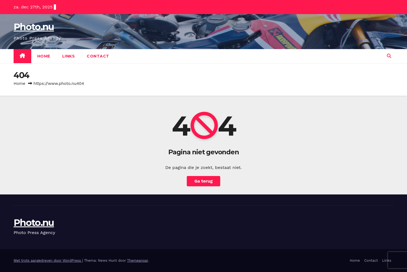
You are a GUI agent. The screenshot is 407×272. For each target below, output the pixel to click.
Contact (98, 56)
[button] (389, 56)
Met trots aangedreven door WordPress (48, 260)
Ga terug (203, 181)
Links (68, 56)
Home (43, 56)
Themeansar (137, 260)
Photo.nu (34, 27)
